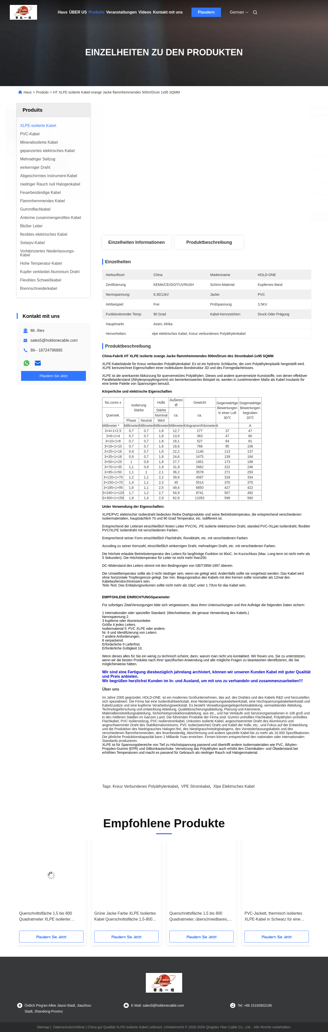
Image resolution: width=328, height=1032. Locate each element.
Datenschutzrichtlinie (69, 1027)
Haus (63, 12)
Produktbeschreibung (209, 242)
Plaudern (206, 12)
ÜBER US (78, 12)
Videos (144, 12)
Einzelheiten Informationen (136, 242)
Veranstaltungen (121, 12)
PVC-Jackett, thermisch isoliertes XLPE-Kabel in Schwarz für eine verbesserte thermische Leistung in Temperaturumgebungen (275, 916)
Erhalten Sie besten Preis (232, 217)
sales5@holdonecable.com (54, 340)
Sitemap (43, 1027)
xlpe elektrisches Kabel (234, 786)
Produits (97, 12)
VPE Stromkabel (195, 786)
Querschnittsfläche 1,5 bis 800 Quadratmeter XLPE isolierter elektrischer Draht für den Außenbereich (45, 916)
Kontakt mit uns (168, 12)
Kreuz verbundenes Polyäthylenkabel (145, 786)
